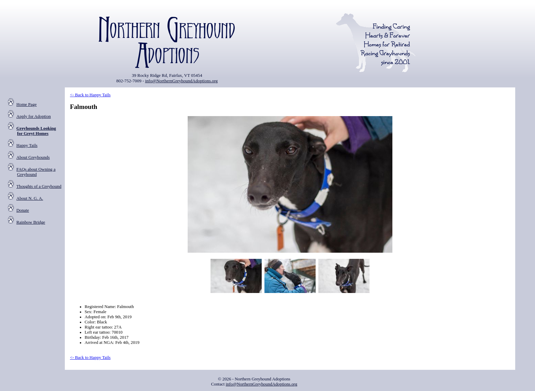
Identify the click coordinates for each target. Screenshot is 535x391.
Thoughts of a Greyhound (38, 186)
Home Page (26, 104)
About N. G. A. (29, 198)
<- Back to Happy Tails (90, 95)
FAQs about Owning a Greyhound (36, 172)
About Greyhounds (33, 157)
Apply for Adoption (33, 116)
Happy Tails (27, 145)
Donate (22, 210)
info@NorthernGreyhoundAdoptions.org (181, 80)
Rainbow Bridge (30, 222)
